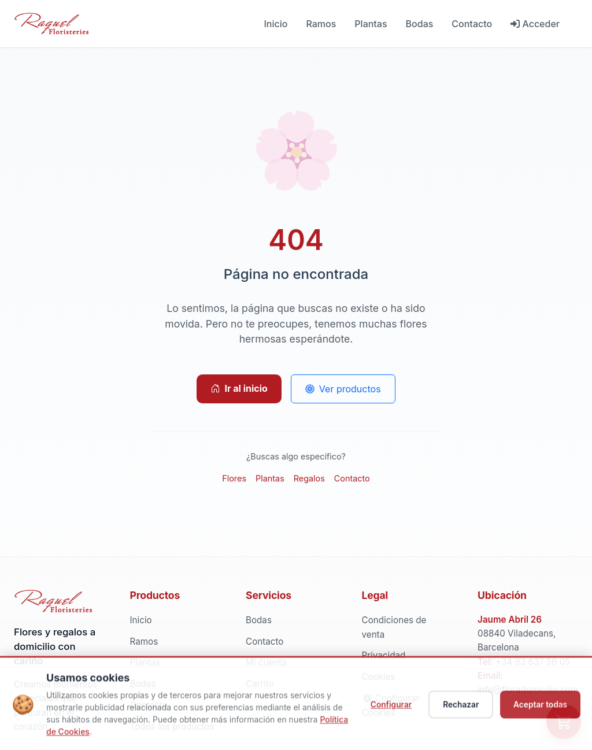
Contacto (472, 24)
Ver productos (343, 389)
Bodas (420, 24)
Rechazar (457, 709)
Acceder (535, 24)
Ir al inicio (238, 388)
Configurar (386, 709)
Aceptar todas (539, 709)
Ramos (321, 24)
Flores (234, 478)
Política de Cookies (83, 736)
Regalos (309, 478)
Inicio (276, 24)
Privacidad (384, 655)
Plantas (370, 24)
